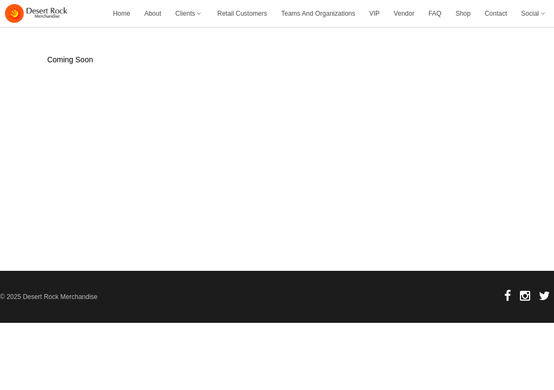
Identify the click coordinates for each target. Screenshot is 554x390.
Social (534, 13)
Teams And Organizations (318, 13)
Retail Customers (242, 13)
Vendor (404, 13)
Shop (463, 13)
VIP (375, 13)
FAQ (434, 13)
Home (121, 13)
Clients (189, 13)
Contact (496, 13)
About (152, 13)
